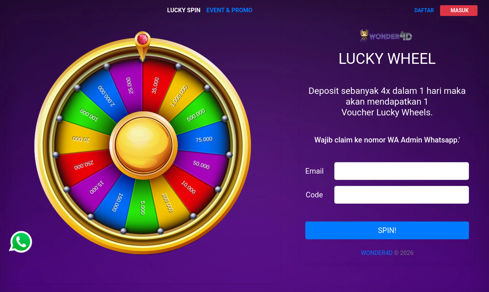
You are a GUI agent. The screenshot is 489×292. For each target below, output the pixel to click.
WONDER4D (377, 252)
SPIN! (387, 230)
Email (314, 171)
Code (314, 194)
